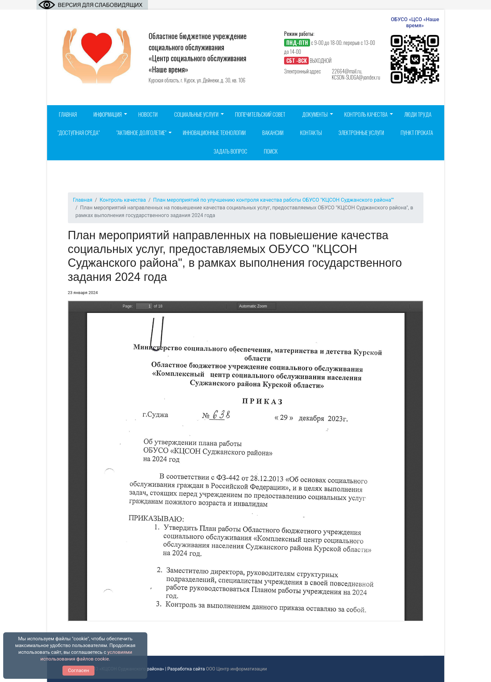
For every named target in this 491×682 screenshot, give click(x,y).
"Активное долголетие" (141, 133)
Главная (68, 114)
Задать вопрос (230, 151)
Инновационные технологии (214, 133)
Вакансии (272, 133)
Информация (108, 114)
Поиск (271, 151)
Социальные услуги (196, 114)
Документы (315, 114)
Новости (148, 114)
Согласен (78, 670)
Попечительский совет (260, 114)
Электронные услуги (361, 133)
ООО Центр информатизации (236, 668)
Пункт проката (417, 133)
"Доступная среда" (78, 133)
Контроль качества (366, 114)
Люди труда (417, 114)
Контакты (311, 133)
